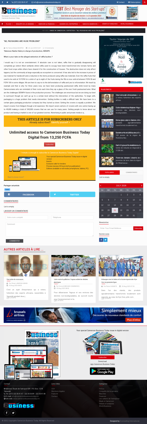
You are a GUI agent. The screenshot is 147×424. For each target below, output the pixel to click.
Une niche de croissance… (126, 95)
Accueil (45, 30)
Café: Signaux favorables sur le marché (128, 145)
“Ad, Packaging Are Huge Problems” (22, 41)
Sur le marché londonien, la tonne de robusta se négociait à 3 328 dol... (128, 147)
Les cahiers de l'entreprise (109, 399)
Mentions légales (58, 391)
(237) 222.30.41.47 (20, 2)
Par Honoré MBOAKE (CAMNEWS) (67, 286)
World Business (127, 24)
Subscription (134, 2)
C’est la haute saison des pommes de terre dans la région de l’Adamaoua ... (128, 160)
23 (127, 210)
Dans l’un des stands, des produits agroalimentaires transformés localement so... (128, 122)
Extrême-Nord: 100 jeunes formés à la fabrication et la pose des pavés (128, 133)
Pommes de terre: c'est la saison (128, 158)
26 (102, 216)
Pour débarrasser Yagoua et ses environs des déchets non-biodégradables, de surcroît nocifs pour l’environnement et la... (73, 296)
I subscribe (50, 144)
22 (121, 210)
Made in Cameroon (90, 24)
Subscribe (138, 228)
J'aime (7, 189)
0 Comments (49, 48)
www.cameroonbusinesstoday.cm (26, 399)
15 (121, 205)
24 (134, 210)
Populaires (109, 172)
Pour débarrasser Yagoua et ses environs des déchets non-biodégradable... (128, 110)
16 (127, 205)
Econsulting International (129, 421)
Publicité (54, 394)
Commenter (14, 241)
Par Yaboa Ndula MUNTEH (15, 48)
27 (109, 216)
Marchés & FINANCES (47, 24)
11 (140, 200)
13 (109, 205)
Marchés (102, 394)
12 (102, 205)
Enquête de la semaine (25, 24)
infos (106, 89)
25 (140, 210)
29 (121, 216)
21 (115, 210)
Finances (102, 396)
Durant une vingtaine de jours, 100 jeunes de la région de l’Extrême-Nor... (128, 135)
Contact (120, 2)
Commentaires (131, 172)
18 (140, 205)
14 (115, 205)
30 (127, 216)
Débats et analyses (110, 24)
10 (134, 200)
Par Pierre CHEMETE (110, 286)
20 (109, 210)
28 (115, 216)
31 (134, 216)
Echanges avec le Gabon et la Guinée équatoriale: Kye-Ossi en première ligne (128, 120)
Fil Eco (8, 24)
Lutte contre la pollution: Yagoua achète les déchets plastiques (128, 107)
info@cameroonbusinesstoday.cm (46, 2)
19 (102, 210)
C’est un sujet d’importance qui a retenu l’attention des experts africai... (128, 97)
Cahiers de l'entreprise (68, 24)
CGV (53, 389)
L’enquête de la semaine (108, 391)
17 (134, 205)
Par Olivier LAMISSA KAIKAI (18, 283)
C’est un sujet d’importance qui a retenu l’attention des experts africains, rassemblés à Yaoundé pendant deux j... (26, 293)
